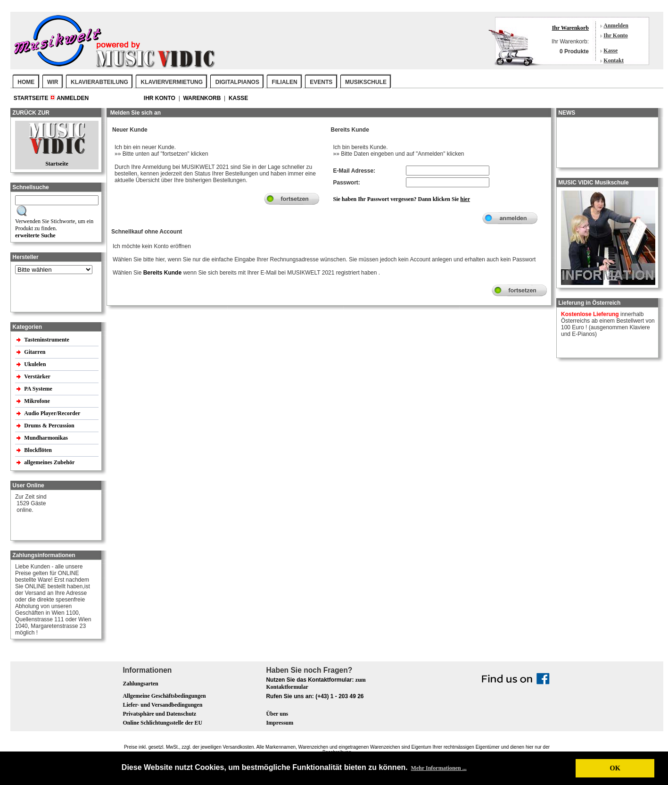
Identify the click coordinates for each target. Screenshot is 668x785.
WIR (52, 82)
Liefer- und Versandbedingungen (162, 704)
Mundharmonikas (46, 437)
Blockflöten (38, 450)
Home (25, 82)
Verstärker (37, 376)
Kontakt (613, 60)
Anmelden (615, 25)
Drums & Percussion (49, 425)
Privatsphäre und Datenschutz (159, 713)
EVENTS (321, 82)
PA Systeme (38, 388)
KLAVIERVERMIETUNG (172, 82)
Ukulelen (35, 364)
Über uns (277, 713)
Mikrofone (37, 401)
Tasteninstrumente (47, 339)
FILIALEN (284, 82)
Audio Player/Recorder (52, 413)
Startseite (32, 98)
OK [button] (615, 768)
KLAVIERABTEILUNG (99, 82)
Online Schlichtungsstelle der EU (162, 722)
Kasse (610, 50)
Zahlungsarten (140, 683)
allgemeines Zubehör (50, 462)
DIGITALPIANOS (237, 82)
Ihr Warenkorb (570, 28)
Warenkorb (202, 98)
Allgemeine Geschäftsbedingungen (164, 696)
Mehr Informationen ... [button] (439, 768)
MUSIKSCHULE (366, 82)
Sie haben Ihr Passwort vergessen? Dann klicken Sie (401, 199)
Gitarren (35, 352)
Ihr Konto (615, 35)
